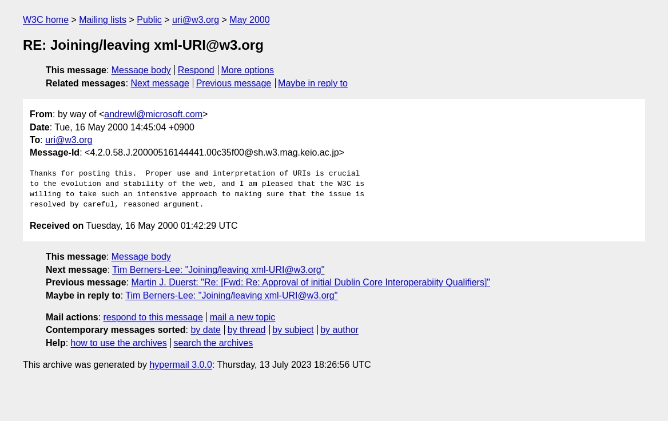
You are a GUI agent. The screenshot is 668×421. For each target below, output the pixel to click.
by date (205, 330)
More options (248, 70)
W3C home (46, 20)
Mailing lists (102, 20)
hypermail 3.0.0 (180, 365)
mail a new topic (243, 317)
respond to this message (152, 317)
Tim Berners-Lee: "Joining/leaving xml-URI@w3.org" (218, 270)
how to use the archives (119, 343)
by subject (292, 330)
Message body (141, 70)
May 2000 (249, 20)
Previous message (234, 83)
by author (339, 330)
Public (149, 20)
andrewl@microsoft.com (153, 114)
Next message (160, 83)
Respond (196, 70)
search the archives (213, 343)
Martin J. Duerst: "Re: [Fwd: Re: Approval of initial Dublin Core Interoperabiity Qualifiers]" (310, 282)
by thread (247, 330)
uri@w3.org (195, 20)
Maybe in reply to (313, 83)
